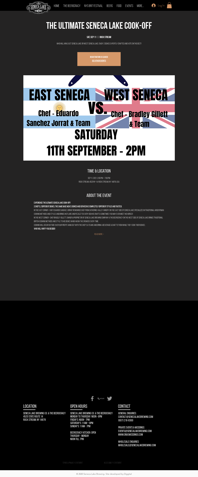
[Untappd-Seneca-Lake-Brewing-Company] (101, 398)
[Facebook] (92, 398)
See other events (99, 61)
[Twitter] (109, 398)
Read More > (99, 234)
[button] (169, 5)
